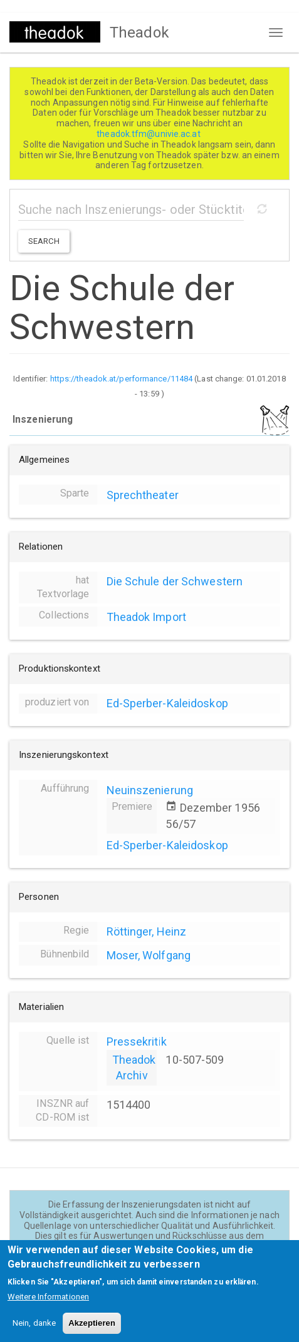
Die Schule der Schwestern (175, 581)
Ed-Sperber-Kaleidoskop (167, 703)
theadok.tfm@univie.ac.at (149, 134)
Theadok (139, 32)
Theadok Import (146, 616)
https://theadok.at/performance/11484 (121, 378)
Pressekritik (137, 1041)
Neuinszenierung (150, 790)
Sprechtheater (143, 495)
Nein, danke (34, 1333)
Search (44, 241)
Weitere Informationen (48, 1306)
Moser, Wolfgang (149, 955)
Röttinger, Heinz (147, 931)
